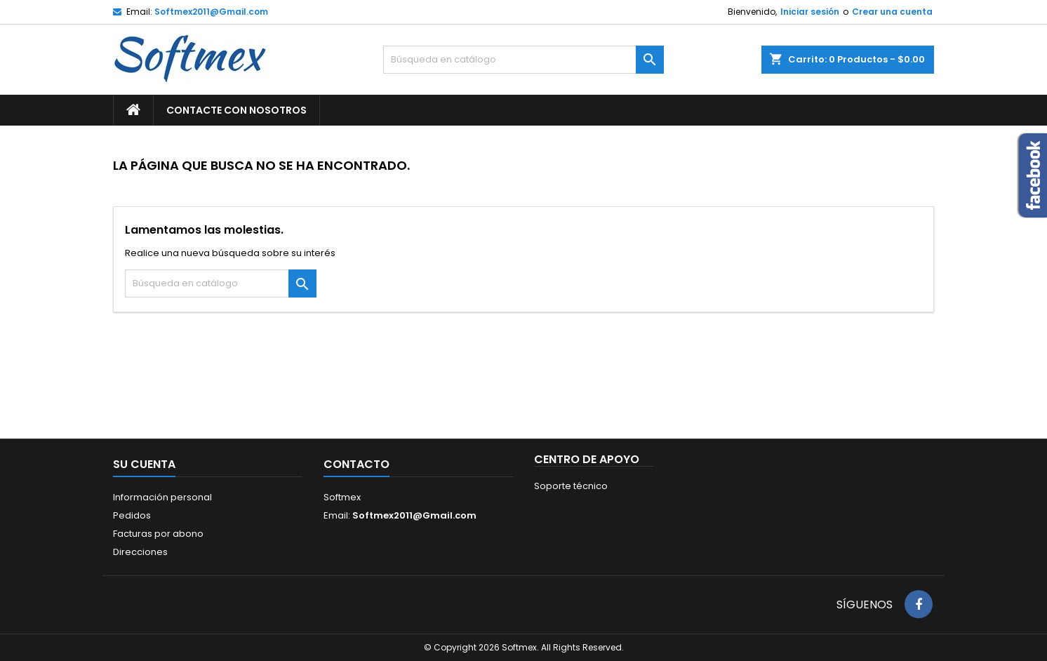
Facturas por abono (158, 533)
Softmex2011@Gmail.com (211, 12)
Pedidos (132, 515)
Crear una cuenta (892, 12)
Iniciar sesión (809, 12)
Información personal (162, 497)
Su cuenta (144, 464)
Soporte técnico (571, 486)
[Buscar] (523, 60)
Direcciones (140, 552)
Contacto (356, 464)
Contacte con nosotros (236, 110)
